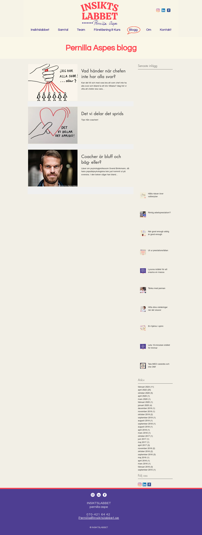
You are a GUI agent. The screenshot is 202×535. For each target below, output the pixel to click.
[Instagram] (158, 10)
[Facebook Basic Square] (149, 484)
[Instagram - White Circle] (93, 495)
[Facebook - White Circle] (105, 495)
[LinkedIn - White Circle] (99, 495)
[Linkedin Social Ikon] (163, 10)
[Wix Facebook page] (168, 10)
